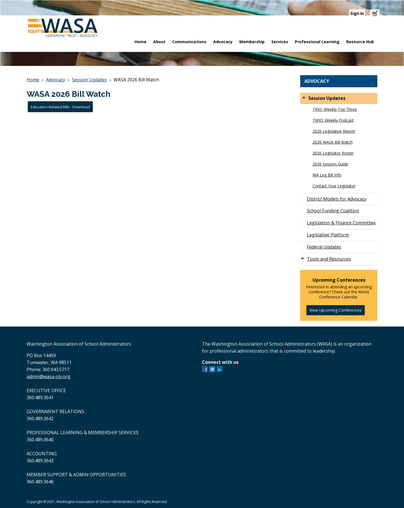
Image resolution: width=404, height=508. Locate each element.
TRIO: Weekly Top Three (335, 109)
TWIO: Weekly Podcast (333, 120)
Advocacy (55, 80)
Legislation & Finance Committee (341, 223)
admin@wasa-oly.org (48, 376)
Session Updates (89, 80)
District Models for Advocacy (336, 199)
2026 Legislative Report (334, 131)
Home (33, 80)
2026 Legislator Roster (333, 153)
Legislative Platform (328, 235)
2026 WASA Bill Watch (333, 142)
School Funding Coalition (333, 211)
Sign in (357, 13)
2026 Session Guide (330, 164)
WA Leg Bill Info (327, 175)
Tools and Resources (329, 259)
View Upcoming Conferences (335, 310)
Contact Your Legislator (334, 186)
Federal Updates (324, 247)
